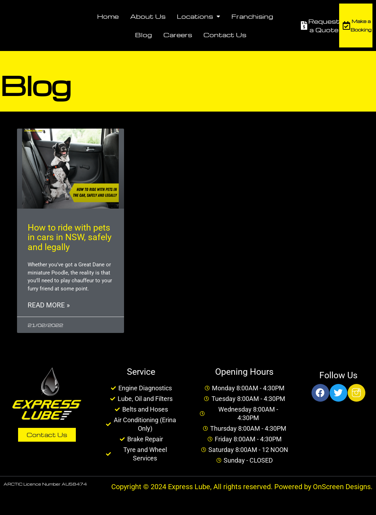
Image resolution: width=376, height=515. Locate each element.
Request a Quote (323, 25)
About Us (147, 16)
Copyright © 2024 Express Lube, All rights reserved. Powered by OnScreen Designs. (241, 487)
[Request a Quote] (304, 25)
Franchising (252, 16)
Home (108, 16)
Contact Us (224, 34)
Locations (198, 16)
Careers (177, 34)
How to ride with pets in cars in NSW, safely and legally (70, 237)
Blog (143, 34)
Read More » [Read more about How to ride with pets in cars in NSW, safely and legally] (49, 306)
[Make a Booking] (346, 25)
